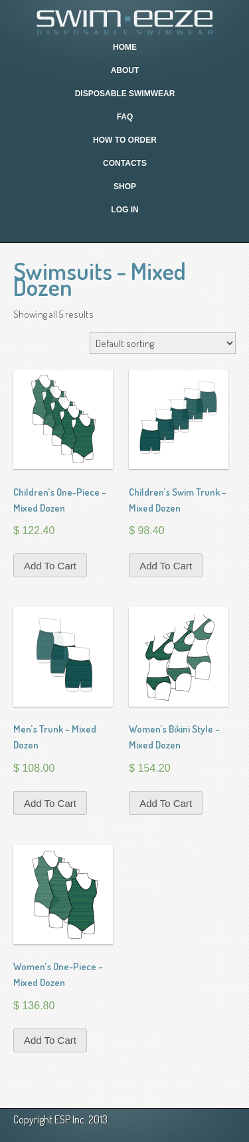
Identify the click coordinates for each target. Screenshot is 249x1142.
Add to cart (50, 565)
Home (125, 47)
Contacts (125, 163)
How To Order (125, 140)
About (125, 70)
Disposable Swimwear (125, 93)
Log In (124, 209)
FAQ (125, 116)
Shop (125, 186)
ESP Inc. (70, 1119)
